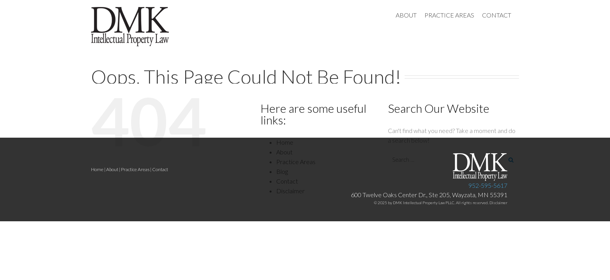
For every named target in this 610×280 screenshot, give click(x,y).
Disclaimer (498, 202)
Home (97, 169)
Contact (160, 169)
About (112, 169)
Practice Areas (135, 169)
